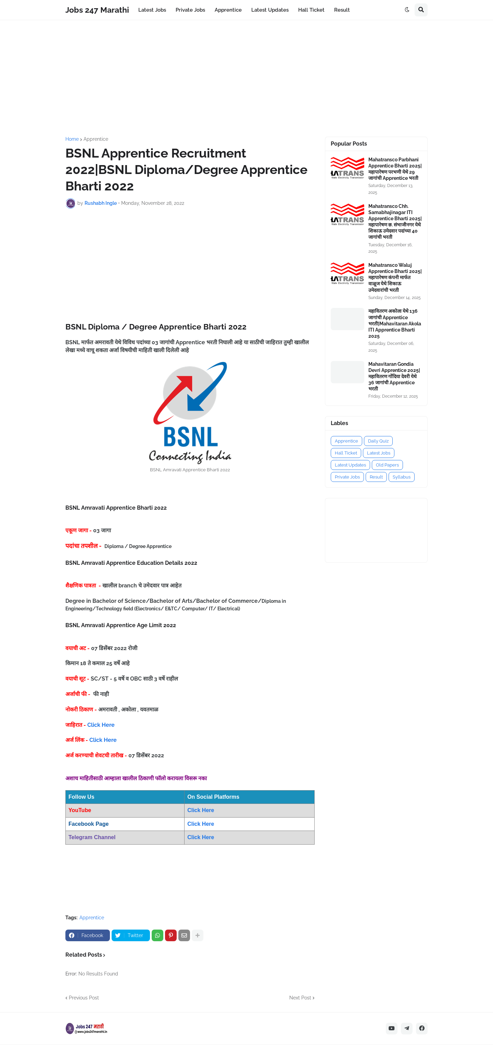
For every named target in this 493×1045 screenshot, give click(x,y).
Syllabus (401, 477)
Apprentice (96, 139)
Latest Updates (350, 465)
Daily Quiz (378, 441)
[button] (407, 9)
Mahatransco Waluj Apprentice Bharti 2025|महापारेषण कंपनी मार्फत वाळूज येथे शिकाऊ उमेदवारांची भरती (395, 277)
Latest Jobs (378, 453)
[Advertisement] (246, 78)
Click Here (101, 725)
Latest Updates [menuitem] (270, 10)
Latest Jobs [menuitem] (152, 10)
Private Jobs (347, 477)
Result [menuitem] (342, 10)
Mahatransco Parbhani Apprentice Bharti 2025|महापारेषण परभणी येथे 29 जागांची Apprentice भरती (395, 169)
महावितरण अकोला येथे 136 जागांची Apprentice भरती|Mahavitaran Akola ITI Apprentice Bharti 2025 (394, 323)
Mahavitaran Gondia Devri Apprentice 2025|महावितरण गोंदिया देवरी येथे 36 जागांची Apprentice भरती (394, 376)
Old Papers (387, 465)
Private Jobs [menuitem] (190, 10)
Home (72, 139)
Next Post (300, 997)
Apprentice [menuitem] (228, 10)
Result (376, 477)
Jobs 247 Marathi (97, 9)
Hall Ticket (346, 453)
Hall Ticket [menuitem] (311, 10)
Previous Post (84, 997)
